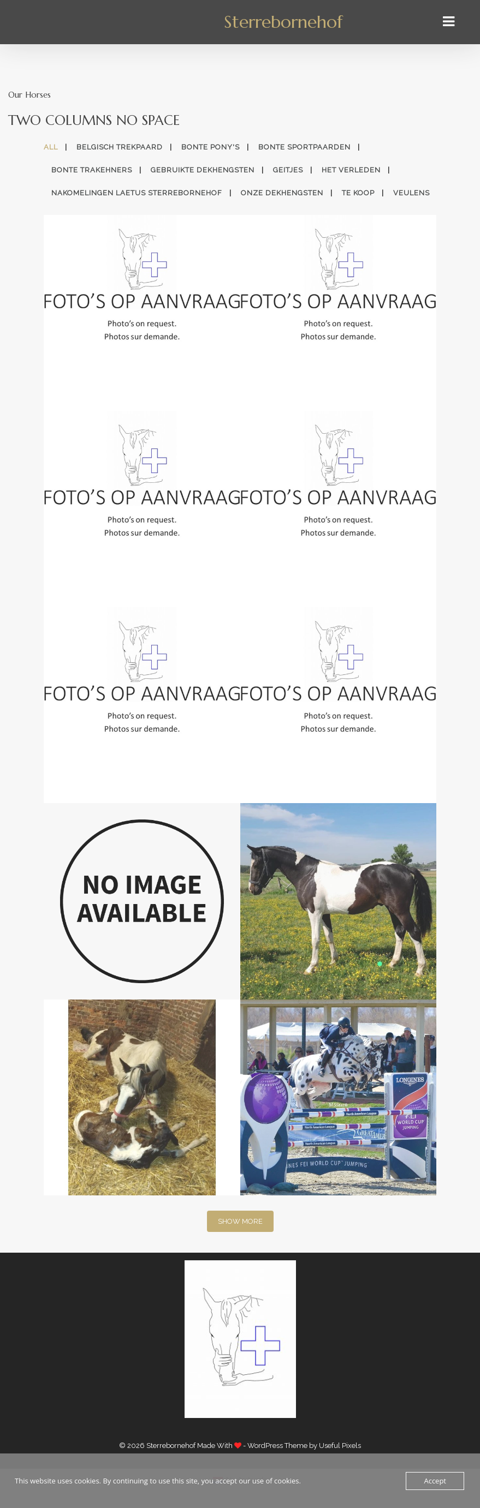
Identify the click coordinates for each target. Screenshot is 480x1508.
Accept (435, 1481)
